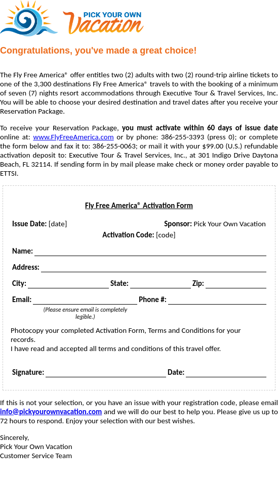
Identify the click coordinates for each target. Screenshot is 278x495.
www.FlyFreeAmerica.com (73, 136)
